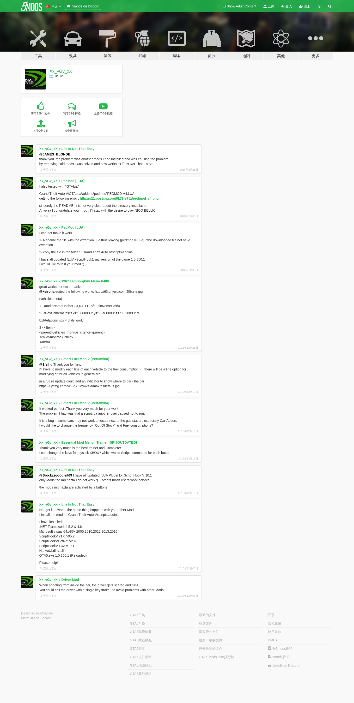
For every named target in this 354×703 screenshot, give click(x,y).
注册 (305, 6)
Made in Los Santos (36, 618)
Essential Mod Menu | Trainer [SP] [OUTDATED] (99, 442)
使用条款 (274, 632)
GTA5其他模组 (141, 674)
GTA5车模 (137, 623)
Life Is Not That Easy (77, 149)
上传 (268, 6)
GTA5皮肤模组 (141, 657)
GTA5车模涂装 (141, 632)
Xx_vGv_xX (60, 71)
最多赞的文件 (209, 632)
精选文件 (205, 623)
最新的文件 (207, 615)
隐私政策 (274, 623)
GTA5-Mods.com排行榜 (216, 657)
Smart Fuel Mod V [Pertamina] (85, 359)
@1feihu (46, 364)
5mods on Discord (283, 665)
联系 (271, 615)
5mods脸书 (278, 657)
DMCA (273, 640)
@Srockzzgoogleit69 (55, 475)
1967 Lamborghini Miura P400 (85, 281)
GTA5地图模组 (141, 665)
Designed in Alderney (37, 613)
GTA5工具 (137, 615)
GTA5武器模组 (141, 640)
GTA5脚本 (137, 648)
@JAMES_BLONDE (54, 154)
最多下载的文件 (210, 640)
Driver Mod (70, 580)
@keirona (47, 291)
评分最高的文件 (210, 648)
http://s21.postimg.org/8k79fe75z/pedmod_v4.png (119, 198)
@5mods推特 (280, 648)
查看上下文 (48, 169)
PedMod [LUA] (72, 181)
